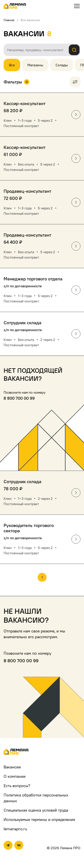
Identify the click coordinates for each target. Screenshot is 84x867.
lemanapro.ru (15, 828)
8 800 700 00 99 (19, 398)
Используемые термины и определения (39, 819)
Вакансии (12, 767)
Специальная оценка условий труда (36, 810)
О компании (15, 776)
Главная (9, 20)
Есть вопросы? (17, 785)
